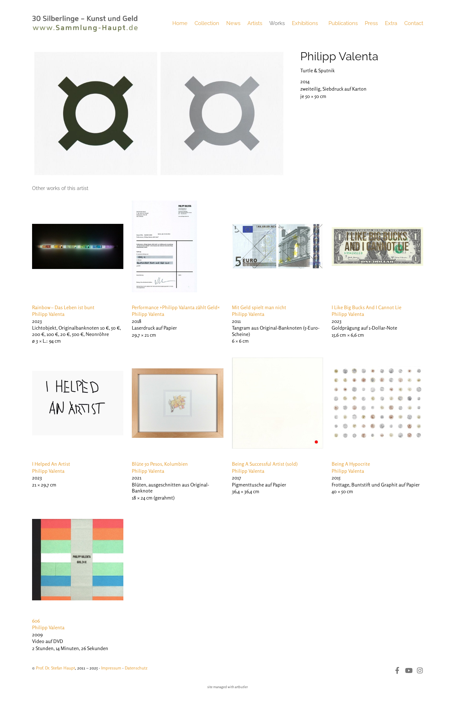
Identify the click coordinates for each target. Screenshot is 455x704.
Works (277, 23)
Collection (207, 23)
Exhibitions (306, 23)
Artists (254, 23)
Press (371, 23)
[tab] (60, 188)
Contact (413, 23)
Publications (343, 23)
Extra (391, 23)
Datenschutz (136, 668)
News (233, 23)
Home (179, 23)
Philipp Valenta (339, 56)
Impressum (111, 668)
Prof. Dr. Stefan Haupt (55, 668)
